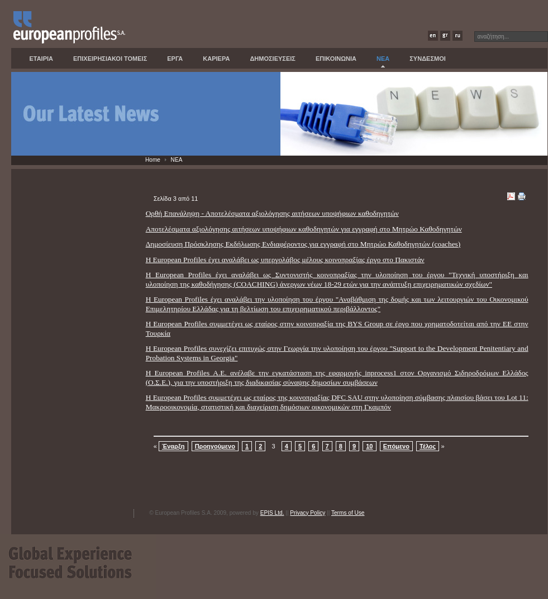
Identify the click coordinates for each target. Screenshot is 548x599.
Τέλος (428, 446)
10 (369, 446)
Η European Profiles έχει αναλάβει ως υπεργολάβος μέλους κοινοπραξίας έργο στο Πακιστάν (285, 259)
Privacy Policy (307, 513)
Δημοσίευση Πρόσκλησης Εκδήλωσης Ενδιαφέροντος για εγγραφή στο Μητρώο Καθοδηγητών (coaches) (303, 244)
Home (152, 160)
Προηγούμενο (215, 446)
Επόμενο (396, 446)
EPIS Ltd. (272, 513)
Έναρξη (173, 446)
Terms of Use (348, 513)
